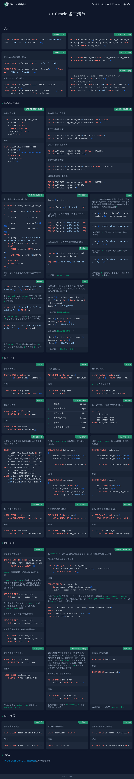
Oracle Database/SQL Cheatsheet (20, 761)
